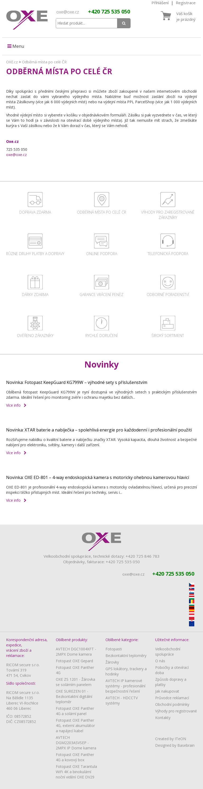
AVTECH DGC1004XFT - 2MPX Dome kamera (76, 651)
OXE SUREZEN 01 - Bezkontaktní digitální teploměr (74, 696)
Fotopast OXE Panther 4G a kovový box (75, 757)
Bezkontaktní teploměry (125, 655)
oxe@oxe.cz (67, 12)
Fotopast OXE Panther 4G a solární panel (75, 711)
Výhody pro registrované (176, 710)
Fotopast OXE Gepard (74, 660)
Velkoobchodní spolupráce (167, 651)
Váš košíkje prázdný (186, 16)
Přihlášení (160, 2)
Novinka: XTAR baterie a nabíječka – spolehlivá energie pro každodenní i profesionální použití (99, 430)
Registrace (186, 2)
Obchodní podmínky (172, 704)
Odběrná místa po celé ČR (44, 61)
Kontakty (162, 717)
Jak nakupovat (167, 691)
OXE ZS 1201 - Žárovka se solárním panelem (75, 682)
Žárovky (112, 662)
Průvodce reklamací (172, 697)
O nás (160, 660)
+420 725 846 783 (143, 556)
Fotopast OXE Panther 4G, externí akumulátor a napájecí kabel (75, 725)
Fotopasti (113, 648)
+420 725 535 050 (109, 11)
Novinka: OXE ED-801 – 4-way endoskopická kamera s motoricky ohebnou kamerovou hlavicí (97, 477)
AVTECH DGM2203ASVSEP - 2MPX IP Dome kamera (76, 742)
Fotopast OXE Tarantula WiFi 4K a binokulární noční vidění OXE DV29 (76, 771)
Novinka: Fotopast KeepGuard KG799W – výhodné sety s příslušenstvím (76, 382)
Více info (16, 405)
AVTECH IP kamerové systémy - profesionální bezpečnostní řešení (125, 686)
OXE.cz (12, 61)
